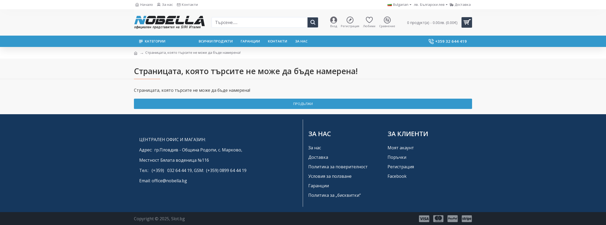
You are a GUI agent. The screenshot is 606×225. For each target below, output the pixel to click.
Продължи (303, 103)
